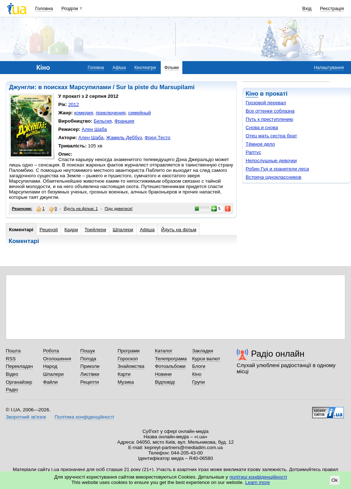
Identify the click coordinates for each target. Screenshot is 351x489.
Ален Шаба (94, 129)
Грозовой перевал (266, 102)
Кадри (71, 229)
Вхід (307, 8)
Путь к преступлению (269, 119)
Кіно (252, 93)
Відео (12, 374)
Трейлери (95, 229)
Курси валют (206, 358)
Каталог (164, 350)
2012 (73, 104)
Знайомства (131, 366)
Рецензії (49, 229)
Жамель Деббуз (124, 137)
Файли (50, 382)
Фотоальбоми (170, 366)
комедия (83, 112)
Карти (124, 374)
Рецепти (89, 382)
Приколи (89, 366)
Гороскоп (128, 358)
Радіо (12, 389)
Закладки (202, 350)
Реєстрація (332, 8)
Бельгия (102, 121)
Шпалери (123, 229)
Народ (50, 366)
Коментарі (21, 229)
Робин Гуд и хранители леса (277, 169)
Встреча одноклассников (273, 177)
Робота (51, 350)
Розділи (69, 8)
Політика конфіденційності (84, 417)
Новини (163, 374)
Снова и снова (262, 127)
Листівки (89, 374)
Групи (198, 382)
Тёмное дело (260, 144)
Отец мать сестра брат (271, 135)
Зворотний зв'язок (26, 417)
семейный (139, 112)
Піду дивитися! (119, 208)
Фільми (171, 67)
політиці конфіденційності (258, 477)
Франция (124, 121)
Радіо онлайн (278, 353)
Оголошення (57, 358)
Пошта (13, 350)
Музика (126, 382)
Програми (129, 350)
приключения (111, 112)
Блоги (198, 366)
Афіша (119, 67)
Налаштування (329, 67)
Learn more (257, 482)
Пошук (87, 350)
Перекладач (19, 366)
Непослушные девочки (271, 160)
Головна (44, 8)
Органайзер (19, 382)
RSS (11, 358)
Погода (88, 358)
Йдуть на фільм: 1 (81, 208)
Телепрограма (171, 358)
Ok (335, 480)
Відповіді (165, 382)
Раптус (253, 152)
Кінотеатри (145, 67)
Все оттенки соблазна (270, 111)
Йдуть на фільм (178, 229)
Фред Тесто (157, 137)
